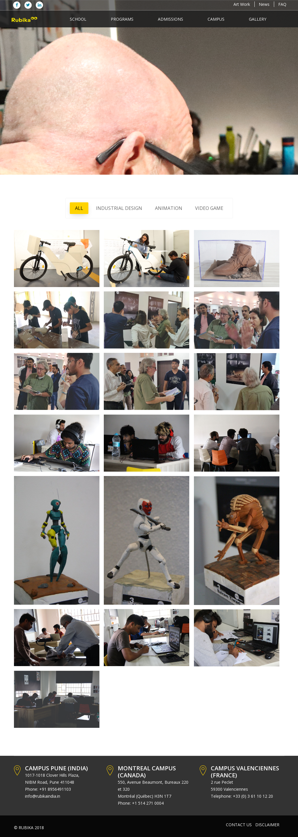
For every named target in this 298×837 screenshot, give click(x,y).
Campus (216, 19)
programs (122, 19)
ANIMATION (168, 208)
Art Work (241, 4)
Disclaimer (267, 824)
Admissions (170, 19)
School (78, 19)
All (79, 208)
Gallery (257, 19)
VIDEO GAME (209, 208)
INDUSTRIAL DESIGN (119, 208)
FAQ (282, 4)
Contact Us (239, 824)
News (264, 4)
